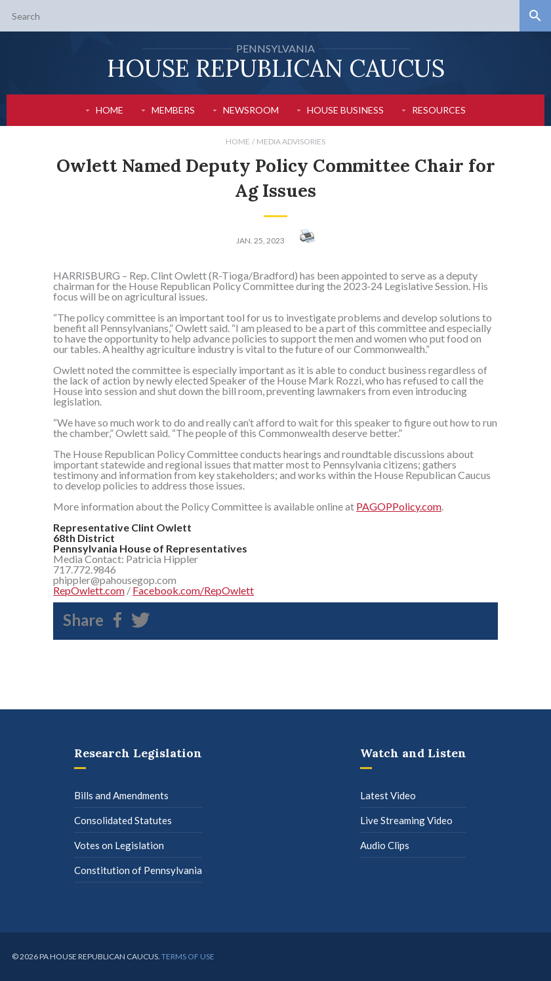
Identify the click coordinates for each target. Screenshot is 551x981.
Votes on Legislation (119, 845)
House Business (345, 109)
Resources (439, 109)
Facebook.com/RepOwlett (193, 590)
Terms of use (187, 956)
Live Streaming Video (406, 820)
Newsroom (251, 109)
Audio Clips (384, 845)
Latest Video (388, 795)
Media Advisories (290, 141)
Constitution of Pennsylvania (138, 870)
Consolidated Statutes (123, 820)
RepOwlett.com (89, 590)
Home (109, 109)
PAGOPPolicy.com (398, 506)
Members (173, 109)
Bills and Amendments (121, 795)
